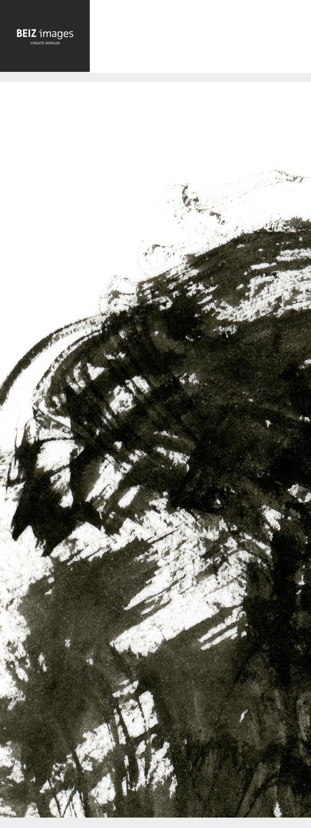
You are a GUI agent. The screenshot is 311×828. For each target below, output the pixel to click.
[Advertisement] (200, 42)
